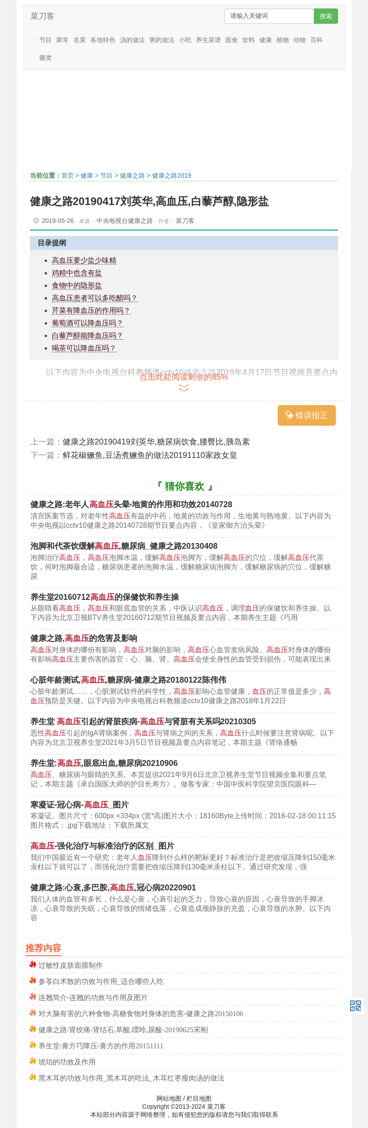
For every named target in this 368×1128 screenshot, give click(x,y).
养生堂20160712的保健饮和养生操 (104, 597)
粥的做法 (161, 39)
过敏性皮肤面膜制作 (70, 964)
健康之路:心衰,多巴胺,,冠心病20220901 (113, 887)
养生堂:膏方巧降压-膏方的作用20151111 (101, 1045)
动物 (299, 39)
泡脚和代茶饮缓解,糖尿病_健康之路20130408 (124, 546)
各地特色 (102, 39)
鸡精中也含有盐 (77, 273)
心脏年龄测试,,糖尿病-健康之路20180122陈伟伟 (128, 679)
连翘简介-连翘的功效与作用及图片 (93, 996)
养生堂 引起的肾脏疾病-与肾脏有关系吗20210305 (143, 721)
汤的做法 (132, 39)
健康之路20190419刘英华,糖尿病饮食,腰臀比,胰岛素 (156, 441)
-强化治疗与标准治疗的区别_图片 (102, 846)
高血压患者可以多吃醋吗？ (95, 298)
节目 (45, 39)
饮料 (248, 39)
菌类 (45, 57)
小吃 (185, 39)
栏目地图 (198, 1098)
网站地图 (169, 1098)
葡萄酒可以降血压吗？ (87, 323)
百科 (316, 39)
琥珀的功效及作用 (67, 1061)
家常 (62, 39)
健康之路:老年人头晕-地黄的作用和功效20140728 (131, 504)
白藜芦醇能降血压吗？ (87, 335)
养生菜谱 (208, 39)
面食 (231, 39)
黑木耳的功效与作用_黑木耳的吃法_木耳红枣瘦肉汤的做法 (131, 1077)
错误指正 (306, 415)
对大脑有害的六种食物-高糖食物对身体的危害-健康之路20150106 (141, 1012)
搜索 (326, 16)
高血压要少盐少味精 (84, 260)
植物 (282, 39)
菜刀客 (42, 16)
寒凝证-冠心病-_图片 (79, 804)
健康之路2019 (171, 175)
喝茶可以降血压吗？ (84, 348)
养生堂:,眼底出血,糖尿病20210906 (104, 763)
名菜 (79, 39)
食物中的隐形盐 (77, 285)
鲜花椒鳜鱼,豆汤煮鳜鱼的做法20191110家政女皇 (150, 455)
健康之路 (132, 175)
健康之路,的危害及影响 (83, 638)
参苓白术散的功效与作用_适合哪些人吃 (101, 980)
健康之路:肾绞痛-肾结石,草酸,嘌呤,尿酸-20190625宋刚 (123, 1029)
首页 (67, 175)
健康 (265, 39)
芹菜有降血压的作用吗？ (91, 310)
